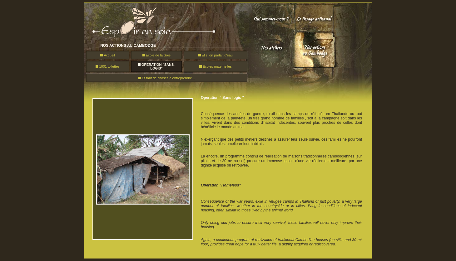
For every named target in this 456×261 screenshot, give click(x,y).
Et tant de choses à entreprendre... (168, 78)
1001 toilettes (109, 66)
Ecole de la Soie (158, 55)
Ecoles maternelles (217, 66)
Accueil (109, 55)
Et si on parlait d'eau (217, 55)
